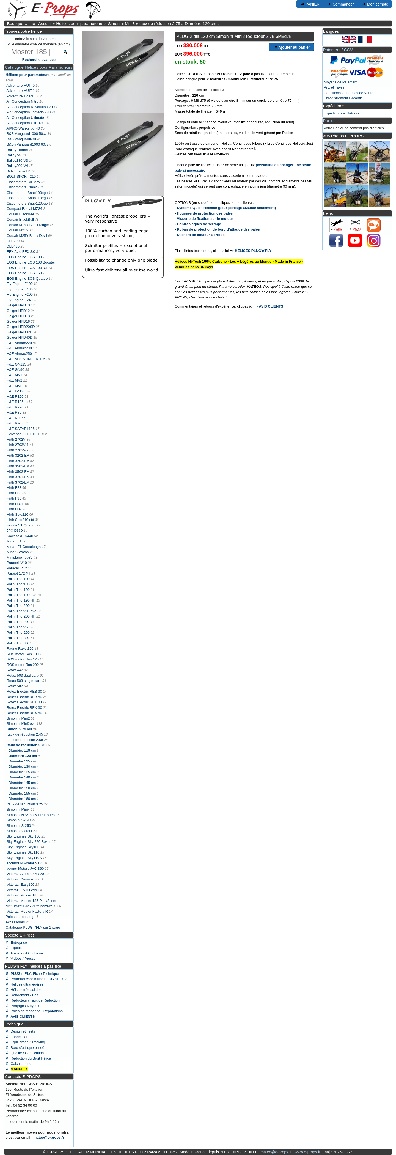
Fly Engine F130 (20, 289)
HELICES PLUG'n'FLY (253, 251)
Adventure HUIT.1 (20, 91)
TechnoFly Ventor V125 (25, 863)
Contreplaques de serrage (199, 224)
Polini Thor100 (18, 579)
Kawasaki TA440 (20, 536)
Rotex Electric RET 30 (24, 702)
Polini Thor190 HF (21, 600)
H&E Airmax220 (19, 343)
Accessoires (15, 922)
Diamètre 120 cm (200, 23)
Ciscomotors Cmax (22, 187)
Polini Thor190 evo (21, 595)
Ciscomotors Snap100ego (27, 193)
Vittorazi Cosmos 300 (23, 879)
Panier (329, 120)
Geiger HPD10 (18, 305)
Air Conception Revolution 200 (30, 107)
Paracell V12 (17, 568)
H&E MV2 (14, 380)
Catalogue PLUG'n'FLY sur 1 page (33, 927)
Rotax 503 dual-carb (23, 675)
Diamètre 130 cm (22, 766)
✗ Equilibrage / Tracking (25, 1042)
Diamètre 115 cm (22, 750)
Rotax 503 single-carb (24, 681)
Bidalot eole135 (19, 171)
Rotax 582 (15, 686)
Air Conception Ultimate (25, 118)
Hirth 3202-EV (18, 455)
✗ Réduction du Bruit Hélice (28, 1058)
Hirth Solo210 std (20, 520)
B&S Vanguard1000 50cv (26, 133)
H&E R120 (15, 396)
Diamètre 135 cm (22, 772)
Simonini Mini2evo (21, 723)
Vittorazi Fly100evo (22, 890)
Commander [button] (340, 4)
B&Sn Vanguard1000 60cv (27, 144)
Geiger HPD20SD (21, 327)
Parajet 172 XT (18, 573)
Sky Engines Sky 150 (23, 836)
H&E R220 (15, 407)
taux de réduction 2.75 (159, 23)
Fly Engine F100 (20, 284)
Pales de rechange (20, 917)
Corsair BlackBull (20, 219)
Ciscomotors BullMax (23, 182)
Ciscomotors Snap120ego (27, 203)
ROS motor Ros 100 (23, 654)
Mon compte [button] (375, 4)
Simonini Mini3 (121, 23)
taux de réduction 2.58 (25, 740)
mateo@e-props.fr (49, 1137)
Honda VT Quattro (21, 525)
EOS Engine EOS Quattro (27, 278)
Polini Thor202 (18, 622)
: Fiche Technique (32, 974)
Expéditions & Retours (341, 113)
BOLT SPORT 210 (21, 176)
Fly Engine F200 (20, 294)
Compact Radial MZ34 (24, 209)
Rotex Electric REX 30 (24, 708)
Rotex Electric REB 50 (24, 697)
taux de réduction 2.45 (25, 734)
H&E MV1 (14, 375)
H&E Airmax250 (19, 354)
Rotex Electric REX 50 (24, 713)
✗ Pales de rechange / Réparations (34, 1011)
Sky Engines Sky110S (24, 858)
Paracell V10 (17, 563)
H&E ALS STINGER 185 (26, 359)
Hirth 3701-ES (18, 477)
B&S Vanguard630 (21, 139)
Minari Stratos (18, 552)
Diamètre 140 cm (22, 777)
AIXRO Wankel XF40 (23, 128)
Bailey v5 (14, 155)
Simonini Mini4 (18, 809)
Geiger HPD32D (19, 332)
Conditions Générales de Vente (348, 93)
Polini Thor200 (18, 605)
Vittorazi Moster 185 (22, 895)
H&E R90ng (16, 418)
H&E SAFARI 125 (21, 429)
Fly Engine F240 (20, 300)
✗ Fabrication (17, 1037)
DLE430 (13, 246)
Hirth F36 (14, 498)
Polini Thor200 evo (21, 611)
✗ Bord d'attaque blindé (25, 1048)
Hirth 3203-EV (18, 461)
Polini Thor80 (17, 643)
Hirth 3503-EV (18, 472)
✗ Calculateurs (18, 1063)
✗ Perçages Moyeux (22, 1006)
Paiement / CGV (338, 49)
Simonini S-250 (19, 826)
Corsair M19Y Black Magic (28, 225)
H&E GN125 (16, 364)
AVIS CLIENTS (271, 306)
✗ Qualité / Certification (25, 1053)
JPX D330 (15, 530)
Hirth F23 (14, 487)
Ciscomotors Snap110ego (27, 198)
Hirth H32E (15, 504)
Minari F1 (14, 541)
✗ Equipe (14, 948)
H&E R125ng (17, 402)
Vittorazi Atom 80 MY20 (25, 874)
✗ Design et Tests (20, 1031)
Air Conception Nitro (22, 101)
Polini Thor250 (18, 627)
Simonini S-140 (19, 820)
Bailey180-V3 (17, 160)
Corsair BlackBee (20, 214)
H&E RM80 (15, 423)
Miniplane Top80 (19, 557)
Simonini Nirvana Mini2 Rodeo (31, 815)
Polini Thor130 (18, 584)
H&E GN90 (15, 369)
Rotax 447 (15, 670)
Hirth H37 (14, 509)
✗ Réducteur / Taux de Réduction (33, 1000)
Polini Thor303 (18, 638)
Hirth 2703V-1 (18, 445)
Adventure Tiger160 (21, 96)
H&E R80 (14, 412)
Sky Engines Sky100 (23, 847)
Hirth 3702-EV (18, 482)
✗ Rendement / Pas (22, 995)
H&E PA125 (16, 391)
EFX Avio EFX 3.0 (21, 251)
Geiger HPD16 (18, 321)
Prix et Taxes (334, 87)
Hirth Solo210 (17, 514)
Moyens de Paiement (341, 82)
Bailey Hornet (17, 150)
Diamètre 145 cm (22, 783)
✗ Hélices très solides (23, 989)
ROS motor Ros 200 (23, 665)
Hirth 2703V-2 (18, 450)
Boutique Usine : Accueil (29, 23)
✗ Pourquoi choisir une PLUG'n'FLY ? (36, 979)
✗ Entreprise (16, 942)
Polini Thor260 (18, 632)
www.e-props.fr (307, 1152)
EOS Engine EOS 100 (24, 257)
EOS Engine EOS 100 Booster (31, 262)
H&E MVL (14, 386)
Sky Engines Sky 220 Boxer (29, 841)
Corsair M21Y (17, 230)
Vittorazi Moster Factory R (27, 911)
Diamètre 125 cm (22, 761)
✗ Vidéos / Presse (20, 958)
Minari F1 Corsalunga (24, 547)
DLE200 (13, 241)
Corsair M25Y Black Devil (27, 236)
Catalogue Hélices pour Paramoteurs (38, 67)
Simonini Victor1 (19, 831)
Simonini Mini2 (18, 718)
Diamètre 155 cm (22, 793)
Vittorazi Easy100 (20, 884)
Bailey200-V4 (17, 166)
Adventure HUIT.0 (20, 85)
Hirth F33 (14, 493)
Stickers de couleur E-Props (200, 235)
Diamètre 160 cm (22, 799)
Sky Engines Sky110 (23, 852)
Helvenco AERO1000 (23, 434)
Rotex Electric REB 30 (24, 691)
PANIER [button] (310, 4)
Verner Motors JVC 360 (25, 868)
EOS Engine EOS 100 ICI (27, 268)
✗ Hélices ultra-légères (24, 984)
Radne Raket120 (20, 648)
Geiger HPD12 (18, 311)
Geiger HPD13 (18, 316)
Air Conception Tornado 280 (28, 112)
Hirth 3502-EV (18, 466)
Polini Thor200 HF (21, 616)
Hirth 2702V (16, 439)
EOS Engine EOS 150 (24, 273)
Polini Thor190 (18, 590)
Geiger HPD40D (19, 337)
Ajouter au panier (291, 47)
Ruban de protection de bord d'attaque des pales (218, 229)
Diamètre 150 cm (22, 788)
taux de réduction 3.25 (25, 804)
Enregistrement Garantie (343, 98)
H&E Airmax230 (19, 348)
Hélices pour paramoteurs (79, 23)
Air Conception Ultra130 (25, 123)
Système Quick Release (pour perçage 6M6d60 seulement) (226, 208)
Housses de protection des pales (205, 213)
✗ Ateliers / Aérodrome (24, 953)
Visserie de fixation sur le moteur (205, 218)
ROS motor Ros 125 (23, 659)
